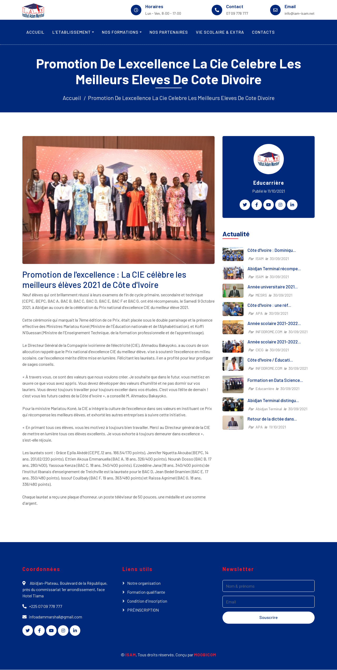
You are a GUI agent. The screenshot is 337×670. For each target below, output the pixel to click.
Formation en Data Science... (275, 380)
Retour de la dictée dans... (272, 418)
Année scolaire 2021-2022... (274, 323)
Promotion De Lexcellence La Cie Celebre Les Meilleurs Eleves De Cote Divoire (181, 97)
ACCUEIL (35, 31)
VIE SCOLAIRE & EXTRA (220, 31)
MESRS (261, 295)
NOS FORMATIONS (120, 31)
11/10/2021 (277, 427)
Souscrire (268, 617)
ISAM (260, 259)
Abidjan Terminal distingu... (273, 400)
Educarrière (265, 388)
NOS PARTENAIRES (169, 31)
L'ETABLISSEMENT (71, 31)
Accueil (71, 97)
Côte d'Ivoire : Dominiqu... (271, 250)
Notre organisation (144, 583)
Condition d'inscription (147, 601)
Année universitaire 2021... (272, 286)
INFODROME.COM (269, 332)
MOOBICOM (205, 654)
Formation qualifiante (146, 592)
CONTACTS (263, 31)
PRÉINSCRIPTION (143, 610)
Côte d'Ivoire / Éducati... (270, 360)
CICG (260, 350)
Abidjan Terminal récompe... (274, 268)
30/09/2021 (279, 259)
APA (259, 313)
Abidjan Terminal (269, 409)
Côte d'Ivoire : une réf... (269, 305)
